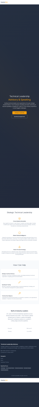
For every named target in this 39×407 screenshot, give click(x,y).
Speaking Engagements (19, 116)
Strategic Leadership (19, 112)
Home (2, 358)
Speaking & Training (5, 362)
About (2, 360)
